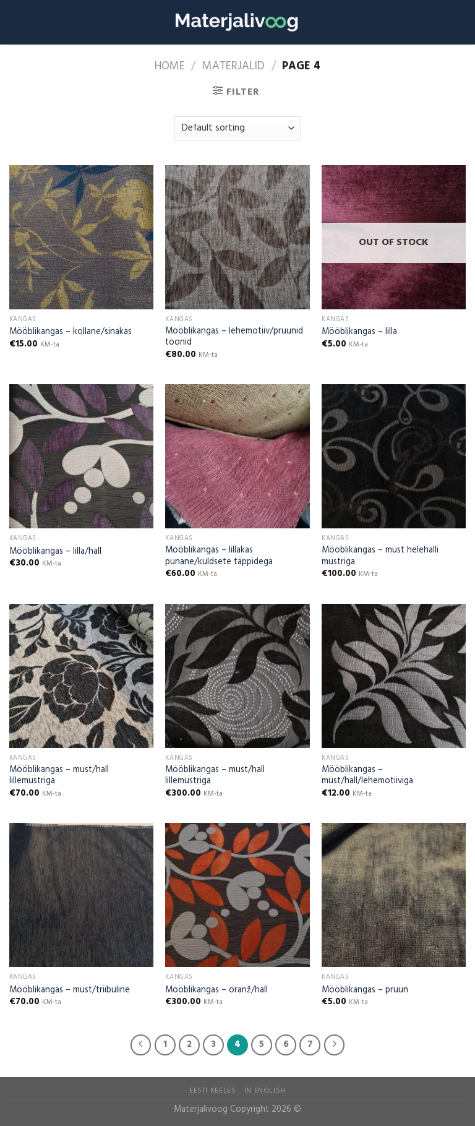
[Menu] (458, 22)
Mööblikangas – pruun (365, 991)
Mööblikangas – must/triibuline (69, 991)
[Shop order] (237, 128)
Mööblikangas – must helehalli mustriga (380, 556)
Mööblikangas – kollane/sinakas (70, 332)
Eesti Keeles (212, 1091)
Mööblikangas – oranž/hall (216, 991)
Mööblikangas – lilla (359, 332)
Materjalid (233, 66)
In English (265, 1091)
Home (170, 66)
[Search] (437, 22)
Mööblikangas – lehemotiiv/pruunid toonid (234, 337)
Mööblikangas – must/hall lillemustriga (59, 776)
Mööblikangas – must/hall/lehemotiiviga (367, 776)
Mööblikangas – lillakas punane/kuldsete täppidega (219, 556)
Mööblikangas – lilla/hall (55, 552)
